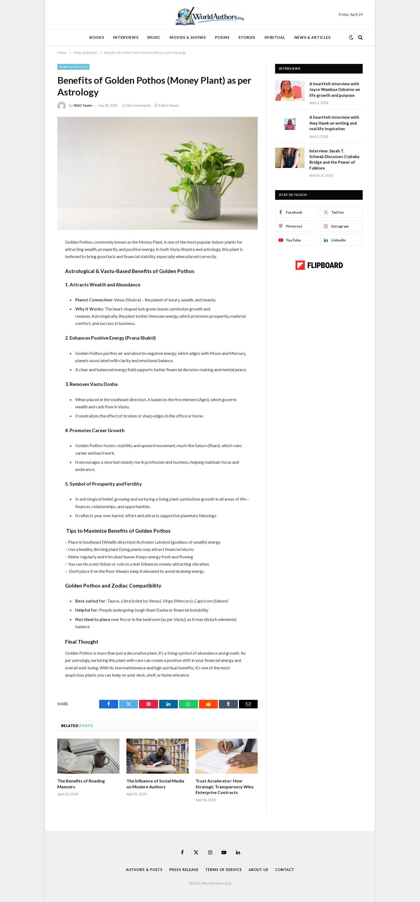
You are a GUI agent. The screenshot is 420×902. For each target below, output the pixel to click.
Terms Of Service (223, 870)
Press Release (183, 870)
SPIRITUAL (274, 37)
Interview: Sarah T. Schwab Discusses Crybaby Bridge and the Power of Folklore (334, 159)
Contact (284, 870)
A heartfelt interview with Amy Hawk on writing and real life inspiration (334, 123)
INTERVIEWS (125, 37)
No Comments (136, 105)
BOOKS (96, 37)
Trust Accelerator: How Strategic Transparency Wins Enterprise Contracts (225, 786)
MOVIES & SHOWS (188, 37)
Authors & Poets (144, 870)
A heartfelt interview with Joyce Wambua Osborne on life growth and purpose (334, 89)
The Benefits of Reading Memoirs (81, 783)
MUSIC (153, 37)
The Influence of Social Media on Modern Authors (155, 783)
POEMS (222, 37)
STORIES (246, 37)
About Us (258, 870)
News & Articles (73, 67)
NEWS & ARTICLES (312, 37)
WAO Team (83, 105)
